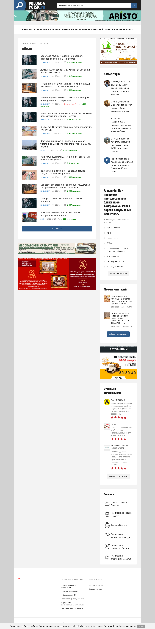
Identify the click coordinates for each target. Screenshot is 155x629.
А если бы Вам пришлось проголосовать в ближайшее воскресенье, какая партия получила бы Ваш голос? (117, 202)
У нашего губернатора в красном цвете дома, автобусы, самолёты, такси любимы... (121, 125)
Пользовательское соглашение (72, 609)
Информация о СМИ (68, 595)
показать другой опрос (118, 273)
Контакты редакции (96, 585)
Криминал (45, 62)
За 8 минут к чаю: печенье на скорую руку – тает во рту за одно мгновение (121, 300)
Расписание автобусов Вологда (120, 536)
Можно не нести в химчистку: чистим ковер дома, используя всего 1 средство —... (120, 318)
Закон (43, 150)
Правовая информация (69, 591)
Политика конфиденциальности (72, 599)
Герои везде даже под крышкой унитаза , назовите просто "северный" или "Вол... (122, 165)
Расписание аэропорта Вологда (120, 546)
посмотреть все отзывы (118, 476)
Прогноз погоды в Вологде (120, 504)
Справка (109, 494)
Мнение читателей (115, 289)
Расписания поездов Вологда (121, 514)
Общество (45, 119)
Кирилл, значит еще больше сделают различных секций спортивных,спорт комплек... (121, 88)
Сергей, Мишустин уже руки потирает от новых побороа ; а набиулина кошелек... (122, 106)
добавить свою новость (118, 334)
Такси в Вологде (119, 525)
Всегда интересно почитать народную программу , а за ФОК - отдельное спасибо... (120, 145)
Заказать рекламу (95, 589)
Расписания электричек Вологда (121, 557)
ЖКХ (42, 219)
